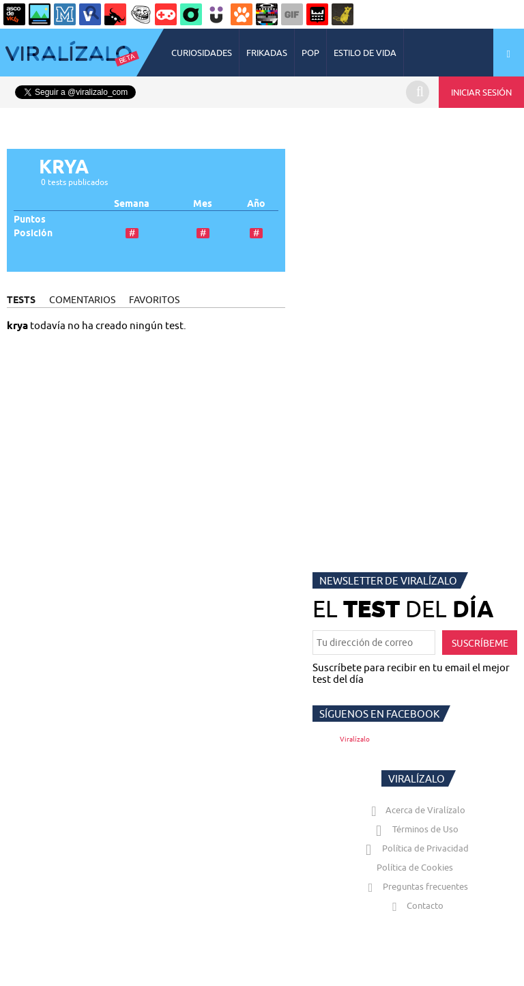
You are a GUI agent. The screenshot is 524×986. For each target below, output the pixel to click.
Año (256, 204)
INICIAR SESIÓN (481, 92)
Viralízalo (355, 739)
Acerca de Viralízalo (415, 810)
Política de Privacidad (415, 848)
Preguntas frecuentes (415, 886)
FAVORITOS (154, 299)
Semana (131, 204)
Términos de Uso (415, 829)
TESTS (21, 299)
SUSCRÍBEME (480, 643)
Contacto (414, 905)
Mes (202, 204)
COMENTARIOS (82, 299)
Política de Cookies (415, 867)
